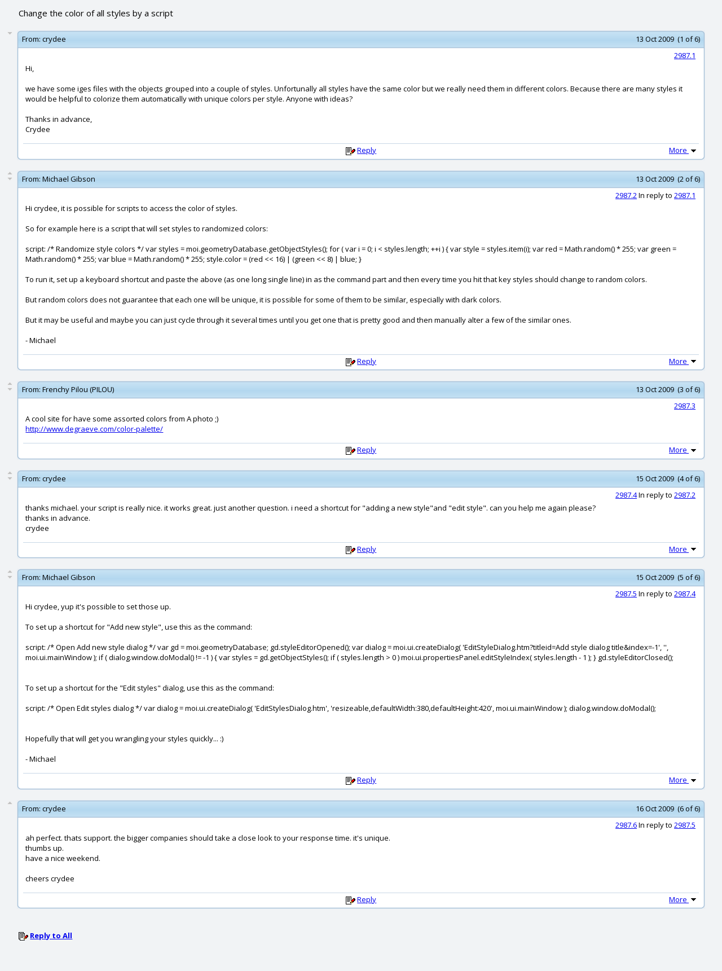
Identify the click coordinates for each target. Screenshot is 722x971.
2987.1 (684, 55)
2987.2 (626, 195)
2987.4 (626, 495)
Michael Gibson (68, 179)
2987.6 (626, 825)
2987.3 (684, 406)
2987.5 (626, 593)
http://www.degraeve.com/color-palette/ (94, 429)
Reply (366, 150)
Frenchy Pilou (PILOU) (78, 389)
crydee (54, 39)
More (683, 150)
